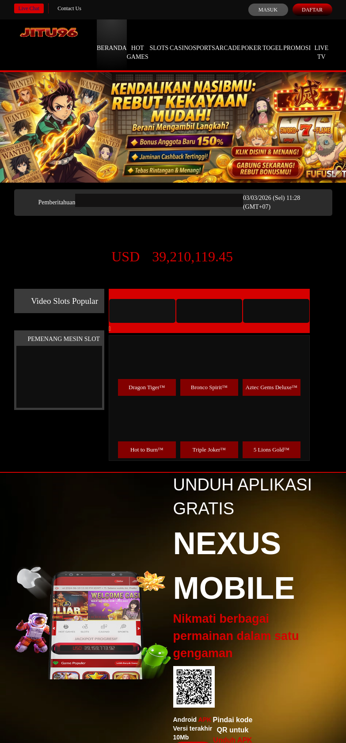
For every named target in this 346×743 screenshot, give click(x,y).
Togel (272, 39)
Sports (204, 39)
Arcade (228, 39)
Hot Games (137, 44)
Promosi (297, 39)
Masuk (268, 10)
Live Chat (29, 8)
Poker (251, 39)
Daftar (312, 10)
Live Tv (321, 44)
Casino (181, 39)
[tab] (142, 311)
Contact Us (69, 8)
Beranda (112, 39)
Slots (158, 39)
